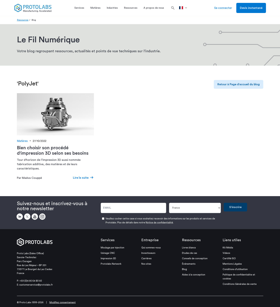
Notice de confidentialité (159, 222)
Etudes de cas (189, 253)
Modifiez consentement (62, 302)
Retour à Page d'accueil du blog (238, 84)
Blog (184, 269)
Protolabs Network (111, 264)
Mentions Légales (232, 264)
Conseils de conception (195, 258)
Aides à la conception (193, 274)
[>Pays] (184, 8)
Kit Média (228, 247)
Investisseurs (148, 253)
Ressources (22, 20)
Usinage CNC (108, 253)
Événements (188, 264)
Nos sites (146, 264)
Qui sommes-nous (151, 247)
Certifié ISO (229, 258)
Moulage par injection (112, 247)
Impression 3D (108, 258)
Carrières (146, 258)
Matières (22, 141)
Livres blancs (189, 247)
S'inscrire (235, 207)
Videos (226, 253)
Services (108, 240)
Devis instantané (251, 7)
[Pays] (195, 208)
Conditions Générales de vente (240, 284)
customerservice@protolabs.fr (36, 285)
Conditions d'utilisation (235, 269)
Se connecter (223, 7)
